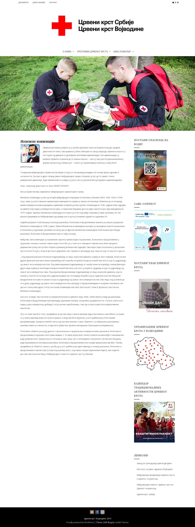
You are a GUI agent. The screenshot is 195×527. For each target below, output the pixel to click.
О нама (67, 51)
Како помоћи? (122, 51)
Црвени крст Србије (146, 494)
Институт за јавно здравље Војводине (155, 469)
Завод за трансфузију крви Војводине (154, 463)
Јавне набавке (39, 2)
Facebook (175, 2)
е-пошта (173, 2)
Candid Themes (122, 522)
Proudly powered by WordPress (80, 522)
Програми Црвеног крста (92, 51)
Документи (23, 2)
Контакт (53, 2)
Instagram (178, 2)
